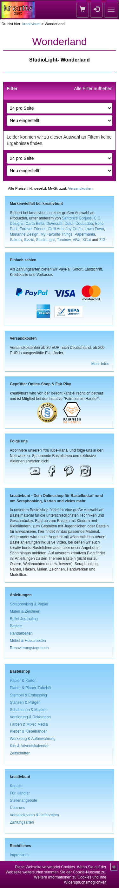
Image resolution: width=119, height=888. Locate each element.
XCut (87, 240)
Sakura (16, 240)
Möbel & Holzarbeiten (28, 640)
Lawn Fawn (94, 229)
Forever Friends (33, 229)
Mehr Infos (100, 364)
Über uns (17, 808)
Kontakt (16, 786)
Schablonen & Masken (29, 710)
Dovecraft (54, 223)
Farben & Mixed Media (29, 724)
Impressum (19, 855)
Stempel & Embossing (28, 695)
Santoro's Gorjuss (77, 218)
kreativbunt (31, 24)
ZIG (102, 240)
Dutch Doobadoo (79, 223)
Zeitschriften (20, 753)
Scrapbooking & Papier (29, 604)
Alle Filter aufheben (93, 88)
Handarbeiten (21, 633)
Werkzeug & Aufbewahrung (33, 738)
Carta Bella (35, 223)
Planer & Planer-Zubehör (31, 688)
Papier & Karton (23, 680)
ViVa (76, 240)
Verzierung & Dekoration (30, 717)
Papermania (85, 234)
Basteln (16, 626)
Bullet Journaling (24, 619)
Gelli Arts (56, 229)
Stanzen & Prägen (25, 702)
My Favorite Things (57, 234)
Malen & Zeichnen (25, 611)
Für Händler (20, 793)
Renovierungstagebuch (29, 648)
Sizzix (29, 240)
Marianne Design (24, 234)
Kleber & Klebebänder (28, 731)
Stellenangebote (23, 800)
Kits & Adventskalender (29, 746)
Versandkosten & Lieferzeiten (34, 815)
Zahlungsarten (22, 822)
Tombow (64, 240)
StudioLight (45, 240)
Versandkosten (80, 188)
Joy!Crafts (74, 229)
